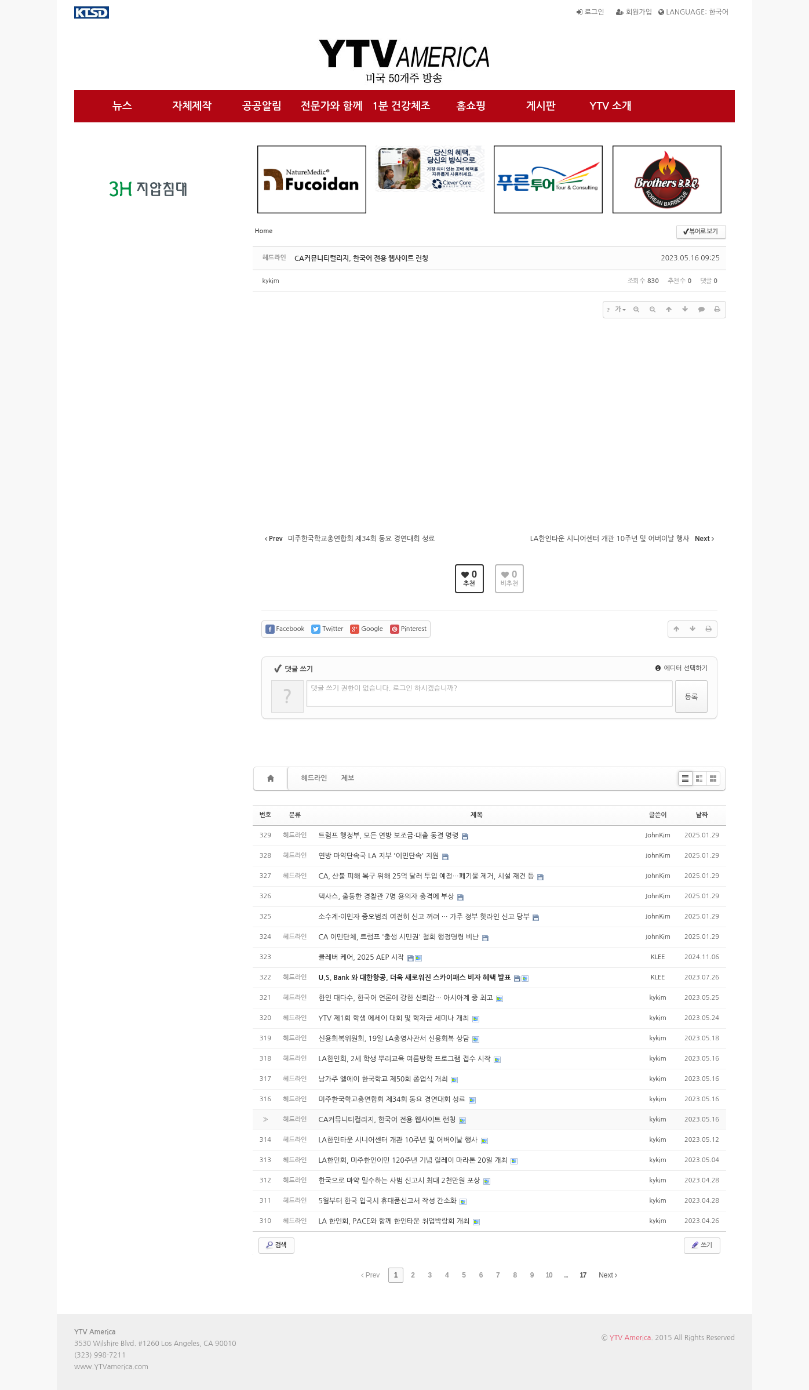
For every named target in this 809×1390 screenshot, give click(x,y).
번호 (266, 815)
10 (548, 1275)
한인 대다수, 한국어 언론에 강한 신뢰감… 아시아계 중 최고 (407, 998)
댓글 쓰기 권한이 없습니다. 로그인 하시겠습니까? (384, 688)
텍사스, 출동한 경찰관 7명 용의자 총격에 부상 (387, 896)
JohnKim (657, 835)
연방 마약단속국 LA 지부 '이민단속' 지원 (380, 855)
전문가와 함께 (332, 106)
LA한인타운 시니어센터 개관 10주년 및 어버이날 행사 (399, 1140)
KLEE (658, 957)
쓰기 (701, 1245)
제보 (348, 778)
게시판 (541, 106)
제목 (477, 815)
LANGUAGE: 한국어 (693, 12)
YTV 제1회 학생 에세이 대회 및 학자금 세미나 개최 (395, 1018)
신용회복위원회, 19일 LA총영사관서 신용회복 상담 (395, 1038)
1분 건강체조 (401, 106)
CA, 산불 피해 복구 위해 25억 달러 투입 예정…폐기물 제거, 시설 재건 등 (428, 876)
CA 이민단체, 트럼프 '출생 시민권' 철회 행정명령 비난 (400, 937)
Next (608, 1275)
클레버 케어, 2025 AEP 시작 (362, 957)
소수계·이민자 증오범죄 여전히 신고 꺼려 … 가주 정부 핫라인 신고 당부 (425, 916)
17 (583, 1275)
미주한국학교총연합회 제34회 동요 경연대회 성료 (393, 1099)
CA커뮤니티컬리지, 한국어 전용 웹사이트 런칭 (361, 258)
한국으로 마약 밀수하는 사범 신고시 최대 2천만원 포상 (400, 1180)
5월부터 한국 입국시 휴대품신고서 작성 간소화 (389, 1200)
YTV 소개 (610, 106)
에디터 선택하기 (681, 668)
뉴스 (122, 106)
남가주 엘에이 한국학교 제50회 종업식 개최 (384, 1079)
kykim (271, 281)
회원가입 (634, 12)
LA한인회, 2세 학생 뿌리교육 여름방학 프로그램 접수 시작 (406, 1058)
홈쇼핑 (471, 106)
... (566, 1275)
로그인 (590, 12)
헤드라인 (314, 778)
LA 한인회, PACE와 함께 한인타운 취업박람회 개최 (395, 1221)
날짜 (702, 815)
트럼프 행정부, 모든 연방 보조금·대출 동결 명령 (390, 835)
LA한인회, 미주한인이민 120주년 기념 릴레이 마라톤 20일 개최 (414, 1160)
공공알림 (262, 106)
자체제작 (192, 106)
